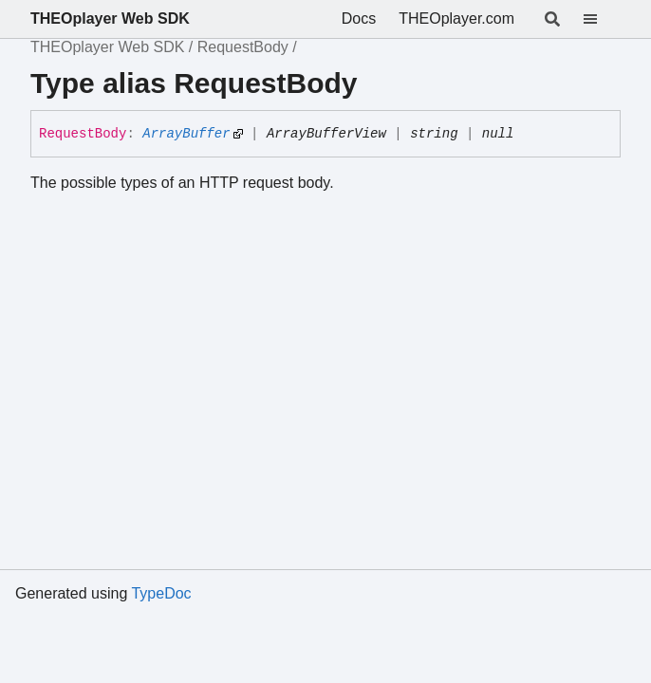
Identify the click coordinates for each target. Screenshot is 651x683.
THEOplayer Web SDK (110, 18)
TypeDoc (161, 593)
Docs (359, 18)
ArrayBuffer (186, 133)
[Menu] (602, 19)
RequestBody (242, 47)
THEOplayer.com (456, 18)
